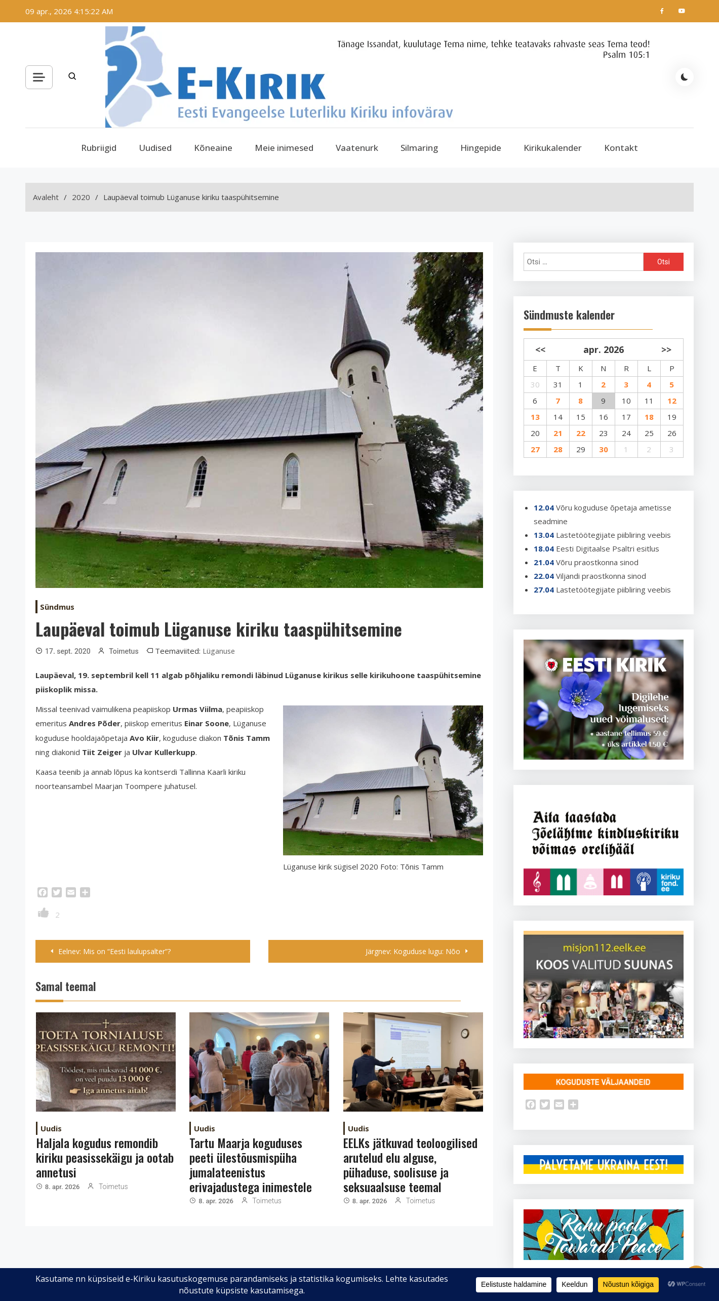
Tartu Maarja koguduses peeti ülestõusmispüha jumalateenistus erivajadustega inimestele (250, 1164)
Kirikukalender (553, 147)
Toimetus (123, 651)
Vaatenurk (357, 147)
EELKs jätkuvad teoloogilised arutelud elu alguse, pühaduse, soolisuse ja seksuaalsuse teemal (410, 1164)
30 (603, 449)
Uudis (51, 1128)
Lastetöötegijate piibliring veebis (613, 535)
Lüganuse (219, 651)
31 (558, 384)
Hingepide (480, 147)
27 (535, 449)
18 (649, 417)
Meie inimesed (284, 147)
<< (540, 349)
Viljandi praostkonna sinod (601, 576)
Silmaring (419, 147)
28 (558, 449)
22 (580, 433)
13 (535, 417)
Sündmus (57, 607)
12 (671, 401)
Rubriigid (98, 147)
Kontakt (621, 147)
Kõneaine (213, 147)
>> (666, 349)
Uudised (155, 147)
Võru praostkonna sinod (597, 562)
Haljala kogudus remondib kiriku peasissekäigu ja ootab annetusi (105, 1157)
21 (558, 433)
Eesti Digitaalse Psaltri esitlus (607, 548)
